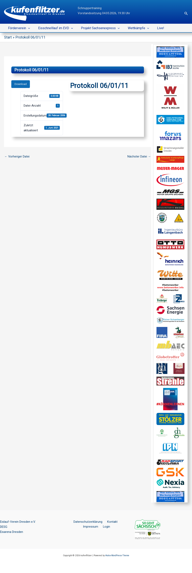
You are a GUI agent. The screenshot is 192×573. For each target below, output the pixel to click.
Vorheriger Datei (17, 156)
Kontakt (111, 522)
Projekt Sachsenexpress (96, 28)
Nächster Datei (139, 156)
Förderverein (18, 28)
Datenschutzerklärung (88, 522)
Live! (153, 28)
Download (21, 84)
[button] (186, 13)
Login (105, 527)
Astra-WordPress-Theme (117, 555)
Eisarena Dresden (11, 532)
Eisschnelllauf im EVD (53, 28)
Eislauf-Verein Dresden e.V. (18, 522)
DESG (3, 527)
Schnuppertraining (90, 8)
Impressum (91, 527)
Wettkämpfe (133, 28)
